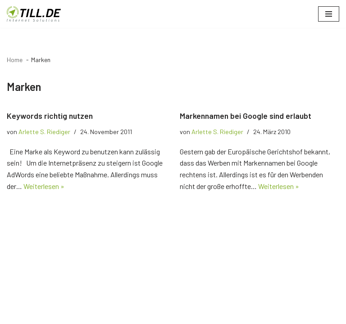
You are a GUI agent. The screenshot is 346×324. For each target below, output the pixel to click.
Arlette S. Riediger (44, 131)
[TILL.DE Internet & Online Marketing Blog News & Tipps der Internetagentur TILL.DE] (34, 14)
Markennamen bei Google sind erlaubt (245, 116)
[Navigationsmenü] (328, 14)
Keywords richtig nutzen (50, 116)
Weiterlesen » (43, 186)
